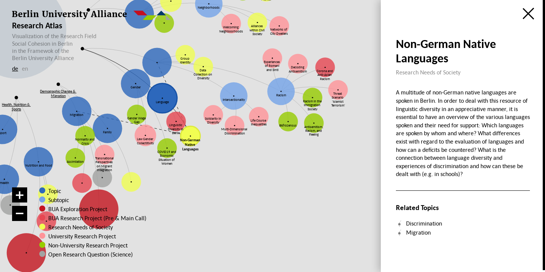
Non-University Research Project (82, 245)
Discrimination (424, 223)
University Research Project (79, 236)
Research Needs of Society (79, 227)
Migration (418, 232)
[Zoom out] (19, 213)
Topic (54, 191)
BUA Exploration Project (77, 209)
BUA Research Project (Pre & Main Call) (97, 218)
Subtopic (58, 200)
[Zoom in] (19, 194)
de (15, 68)
